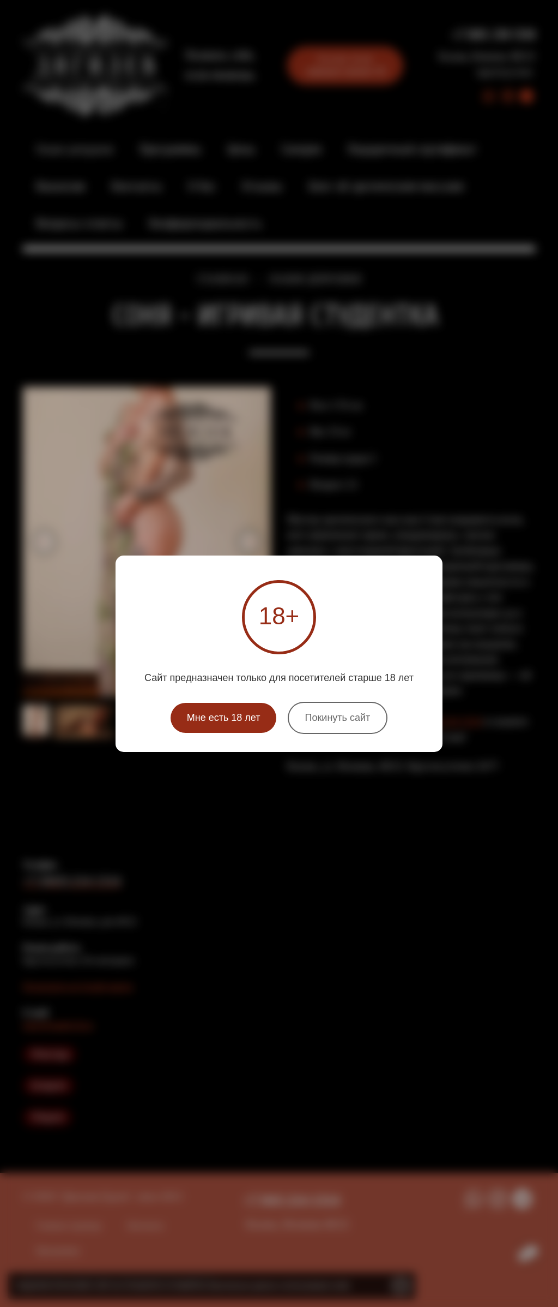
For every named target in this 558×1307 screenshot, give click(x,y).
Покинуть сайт (338, 717)
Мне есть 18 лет (223, 717)
